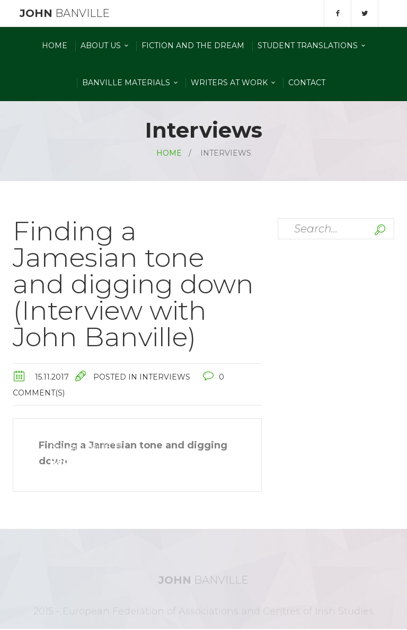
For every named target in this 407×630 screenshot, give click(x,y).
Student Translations (308, 45)
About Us (101, 45)
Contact (306, 82)
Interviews (164, 377)
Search (380, 230)
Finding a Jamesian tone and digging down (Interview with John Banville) (133, 284)
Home (54, 45)
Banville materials (126, 82)
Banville (63, 13)
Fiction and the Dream (192, 45)
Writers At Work (229, 82)
